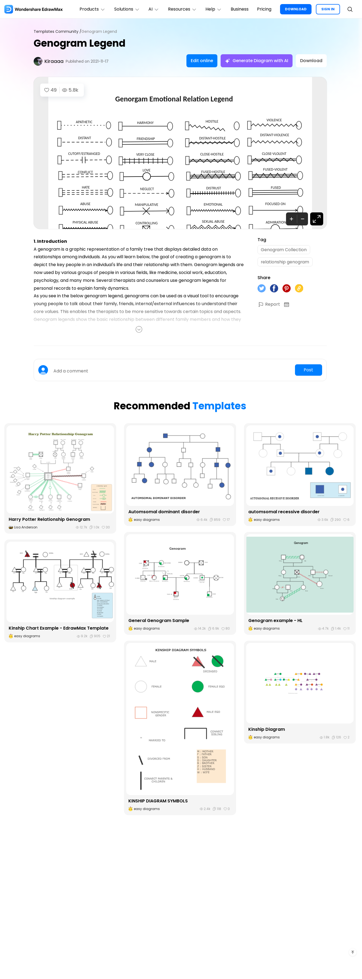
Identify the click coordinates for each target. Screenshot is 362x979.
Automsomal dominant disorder (164, 512)
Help (213, 9)
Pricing (264, 9)
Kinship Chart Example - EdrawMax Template (59, 628)
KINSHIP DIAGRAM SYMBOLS (158, 801)
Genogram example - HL (275, 620)
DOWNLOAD (296, 9)
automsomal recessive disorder (284, 512)
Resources (181, 9)
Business (239, 9)
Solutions (126, 9)
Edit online (201, 61)
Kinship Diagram (266, 729)
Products (92, 9)
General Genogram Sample (158, 620)
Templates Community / (57, 31)
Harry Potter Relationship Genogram (49, 519)
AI (153, 9)
